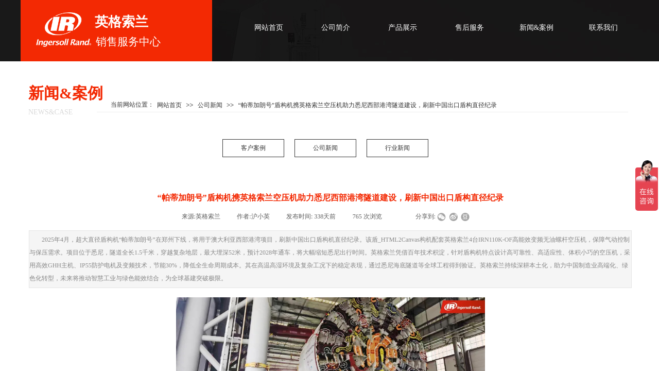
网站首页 (268, 27)
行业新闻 (397, 147)
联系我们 (603, 27)
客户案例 (253, 147)
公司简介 (335, 27)
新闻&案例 (536, 27)
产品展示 (402, 27)
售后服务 (469, 27)
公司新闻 (325, 147)
